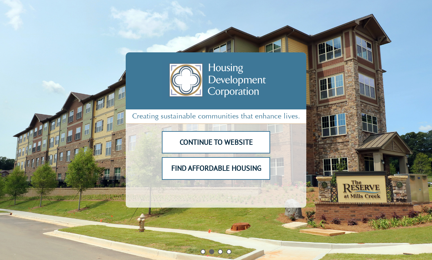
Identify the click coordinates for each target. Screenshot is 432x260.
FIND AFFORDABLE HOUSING (216, 168)
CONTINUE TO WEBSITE (216, 142)
